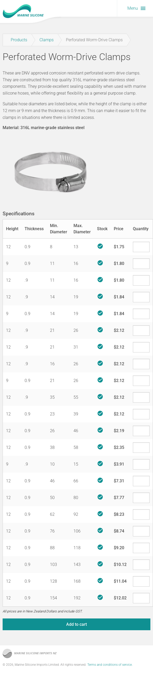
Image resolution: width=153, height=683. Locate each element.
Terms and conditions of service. (110, 665)
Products (19, 39)
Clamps (46, 39)
